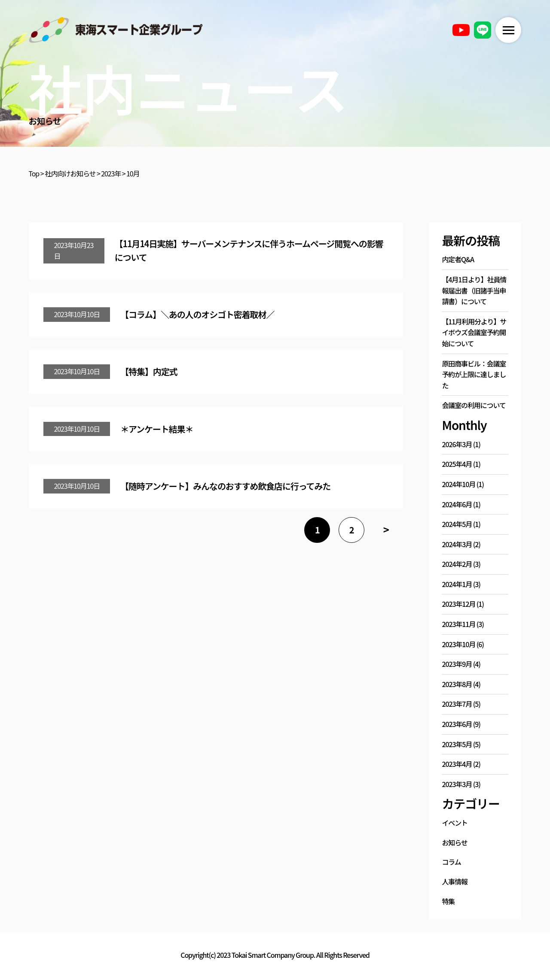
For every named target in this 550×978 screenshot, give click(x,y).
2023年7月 (457, 704)
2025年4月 (457, 464)
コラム (451, 862)
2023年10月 (458, 644)
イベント (455, 823)
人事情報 (455, 881)
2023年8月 (457, 684)
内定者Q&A (458, 259)
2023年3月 (457, 784)
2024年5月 (457, 524)
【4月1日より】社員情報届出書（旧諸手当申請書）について (474, 290)
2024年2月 (457, 564)
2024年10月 (458, 484)
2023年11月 (458, 624)
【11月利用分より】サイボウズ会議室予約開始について (474, 332)
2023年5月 (457, 744)
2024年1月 (457, 584)
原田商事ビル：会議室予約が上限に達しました (474, 374)
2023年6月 (457, 724)
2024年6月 (457, 504)
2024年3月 (457, 544)
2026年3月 (457, 444)
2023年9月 (457, 664)
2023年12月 (458, 604)
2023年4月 (457, 764)
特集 (448, 901)
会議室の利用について (473, 405)
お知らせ (454, 842)
